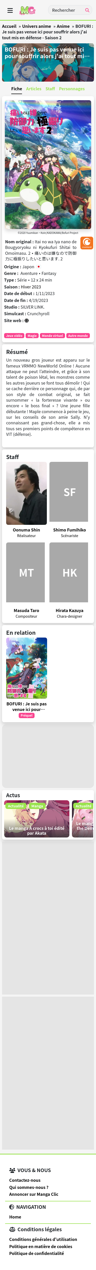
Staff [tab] (50, 88)
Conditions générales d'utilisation (43, 1239)
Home (15, 1217)
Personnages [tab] (72, 88)
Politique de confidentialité (36, 1253)
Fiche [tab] (16, 88)
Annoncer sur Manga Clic (33, 1194)
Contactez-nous (24, 1180)
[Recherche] (87, 10)
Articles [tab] (33, 88)
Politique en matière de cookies (40, 1246)
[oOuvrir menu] (10, 10)
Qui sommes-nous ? (28, 1187)
